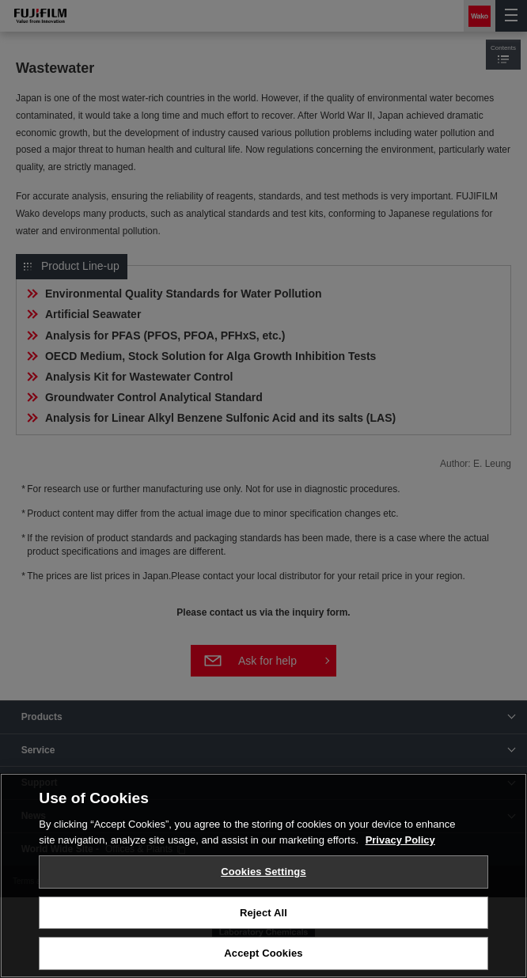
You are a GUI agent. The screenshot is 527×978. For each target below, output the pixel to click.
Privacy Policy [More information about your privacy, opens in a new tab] (400, 840)
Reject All (263, 913)
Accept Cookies (263, 953)
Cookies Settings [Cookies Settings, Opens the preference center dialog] (263, 872)
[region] (263, 875)
